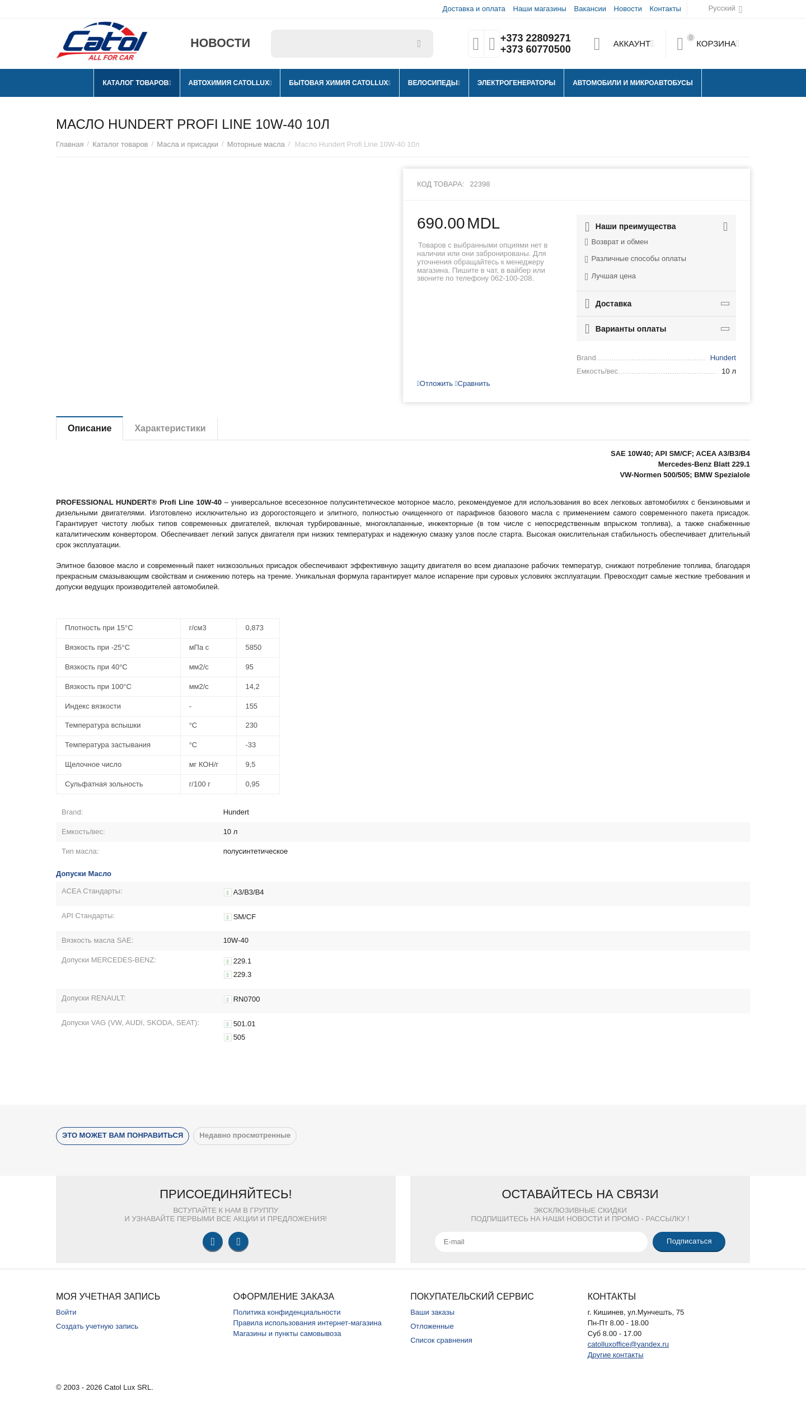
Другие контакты (616, 1355)
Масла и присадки (187, 144)
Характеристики (169, 428)
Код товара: (440, 184)
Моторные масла (256, 144)
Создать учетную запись (97, 1326)
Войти (66, 1312)
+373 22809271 (535, 38)
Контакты (665, 8)
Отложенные (432, 1326)
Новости (628, 8)
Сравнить (472, 383)
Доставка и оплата (474, 8)
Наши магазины (539, 8)
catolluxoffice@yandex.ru (628, 1344)
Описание (89, 428)
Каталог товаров (120, 144)
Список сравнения (441, 1340)
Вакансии (590, 8)
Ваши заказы (432, 1312)
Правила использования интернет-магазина (307, 1323)
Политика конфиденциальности (287, 1312)
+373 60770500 (535, 49)
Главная (70, 144)
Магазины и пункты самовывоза (287, 1333)
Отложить (435, 383)
